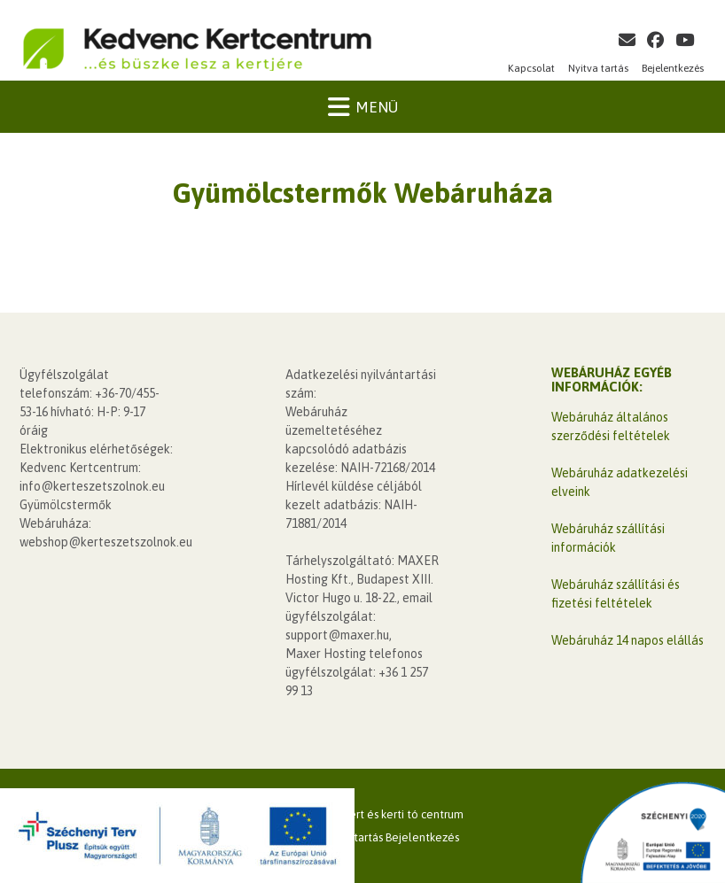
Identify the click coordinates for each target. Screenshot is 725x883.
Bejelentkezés (673, 68)
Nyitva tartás (598, 68)
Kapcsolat (531, 68)
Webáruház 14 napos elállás (627, 640)
